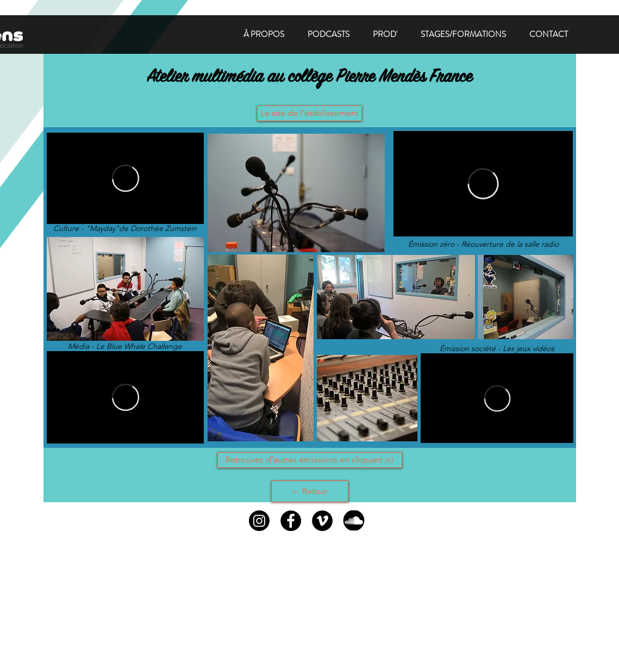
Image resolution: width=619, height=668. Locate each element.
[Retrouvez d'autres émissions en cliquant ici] (309, 460)
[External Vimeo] (497, 398)
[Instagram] (259, 520)
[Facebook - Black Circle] (290, 520)
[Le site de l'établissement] (309, 113)
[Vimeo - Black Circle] (322, 520)
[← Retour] (309, 491)
